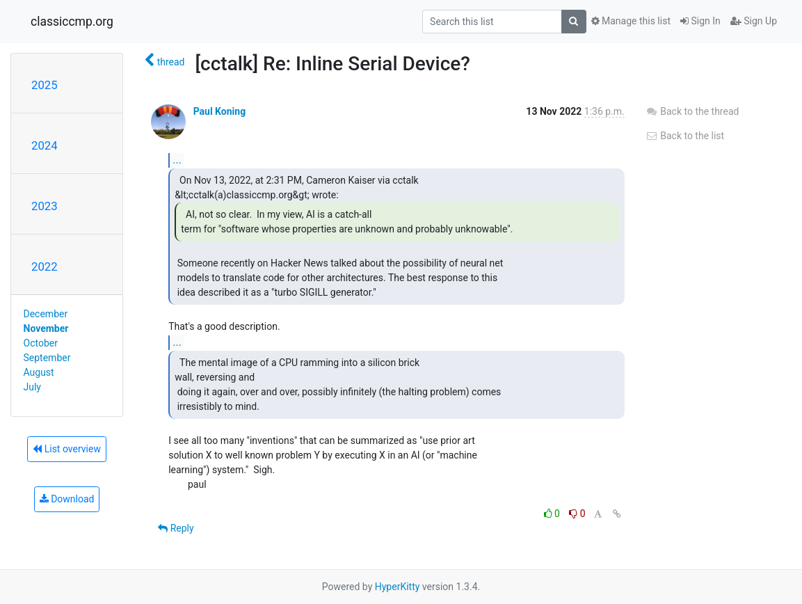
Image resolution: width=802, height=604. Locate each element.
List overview (67, 448)
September (47, 357)
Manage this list (631, 20)
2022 (44, 266)
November (46, 328)
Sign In (700, 20)
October (41, 343)
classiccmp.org (72, 22)
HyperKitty (397, 586)
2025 (44, 85)
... (177, 159)
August (39, 372)
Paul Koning (219, 111)
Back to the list (684, 135)
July (32, 386)
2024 (44, 145)
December (46, 313)
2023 (44, 206)
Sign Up (753, 20)
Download (67, 498)
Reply (175, 528)
